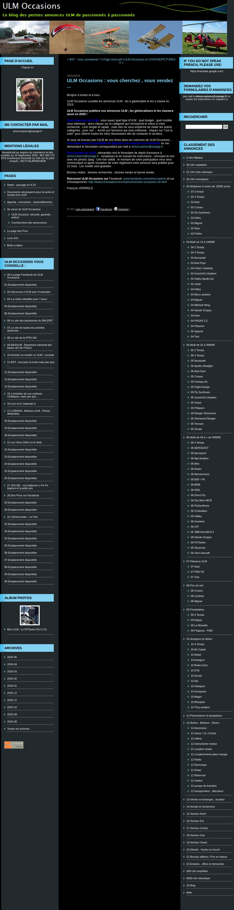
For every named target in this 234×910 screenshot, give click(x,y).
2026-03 (12, 671)
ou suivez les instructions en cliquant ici (208, 98)
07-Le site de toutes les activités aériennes (26, 329)
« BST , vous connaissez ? (84, 59)
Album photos (18, 598)
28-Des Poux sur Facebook (23, 495)
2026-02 (12, 678)
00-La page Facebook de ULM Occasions (25, 276)
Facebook (104, 209)
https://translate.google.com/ (206, 71)
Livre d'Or (12, 238)
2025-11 (12, 700)
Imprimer (121, 209)
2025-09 (12, 714)
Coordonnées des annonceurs (29, 222)
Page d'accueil (112, 59)
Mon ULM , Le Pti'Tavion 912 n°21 (27, 629)
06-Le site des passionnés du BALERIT (30, 320)
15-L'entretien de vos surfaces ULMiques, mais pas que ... (24, 395)
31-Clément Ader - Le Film (22, 516)
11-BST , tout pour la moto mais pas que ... (30, 363)
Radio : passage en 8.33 (21, 184)
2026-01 (12, 685)
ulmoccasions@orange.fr (27, 131)
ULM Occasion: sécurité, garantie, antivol (31, 216)
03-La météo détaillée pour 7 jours (27, 299)
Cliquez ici (27, 67)
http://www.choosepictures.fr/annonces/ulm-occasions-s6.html (127, 182)
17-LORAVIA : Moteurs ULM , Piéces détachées (28, 412)
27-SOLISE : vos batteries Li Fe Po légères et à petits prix (27, 487)
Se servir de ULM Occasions (23, 209)
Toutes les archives (18, 728)
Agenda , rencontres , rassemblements (29, 202)
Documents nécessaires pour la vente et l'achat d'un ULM (30, 193)
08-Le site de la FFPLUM (21, 337)
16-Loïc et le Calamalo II (21, 403)
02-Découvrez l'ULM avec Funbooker (28, 291)
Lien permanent (85, 209)
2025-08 (12, 721)
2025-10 (12, 707)
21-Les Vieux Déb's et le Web (24, 442)
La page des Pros (17, 231)
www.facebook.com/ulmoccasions (144, 178)
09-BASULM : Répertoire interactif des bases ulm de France (29, 346)
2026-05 (12, 657)
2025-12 (12, 692)
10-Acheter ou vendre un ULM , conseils (30, 354)
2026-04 (12, 664)
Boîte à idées (14, 245)
